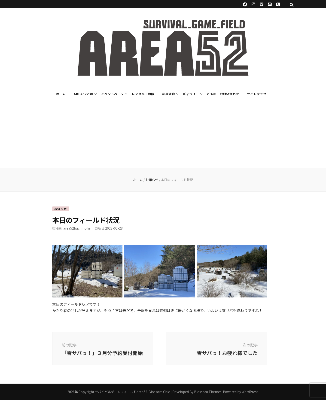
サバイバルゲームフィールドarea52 (121, 391)
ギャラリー (191, 94)
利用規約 (168, 94)
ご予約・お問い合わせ (223, 94)
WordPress (250, 391)
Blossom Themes (208, 391)
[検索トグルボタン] (291, 5)
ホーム (61, 94)
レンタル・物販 (143, 94)
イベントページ (112, 94)
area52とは (83, 94)
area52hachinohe (77, 228)
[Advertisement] (163, 133)
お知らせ (60, 209)
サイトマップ (256, 94)
